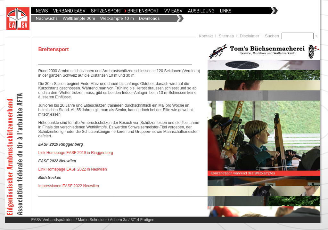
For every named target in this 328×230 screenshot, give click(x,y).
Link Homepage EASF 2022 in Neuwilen (72, 169)
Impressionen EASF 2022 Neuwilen (68, 186)
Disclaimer (249, 36)
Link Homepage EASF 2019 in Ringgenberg (75, 152)
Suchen (273, 36)
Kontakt (206, 36)
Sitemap (226, 36)
